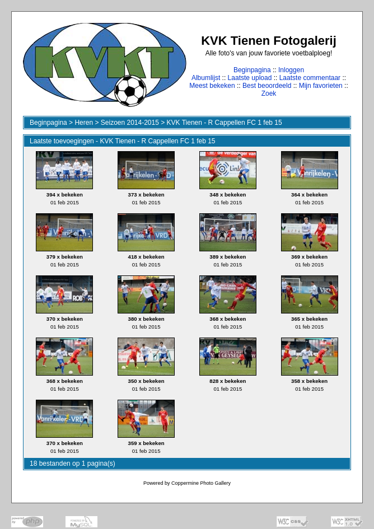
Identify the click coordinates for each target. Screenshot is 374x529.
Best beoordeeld (266, 86)
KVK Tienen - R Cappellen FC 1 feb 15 (224, 123)
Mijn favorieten (321, 86)
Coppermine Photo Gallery (201, 483)
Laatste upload (250, 78)
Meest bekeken (212, 86)
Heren (83, 123)
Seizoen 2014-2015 (130, 123)
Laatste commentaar (309, 78)
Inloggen (291, 70)
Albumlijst (205, 78)
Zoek (269, 93)
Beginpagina (252, 70)
